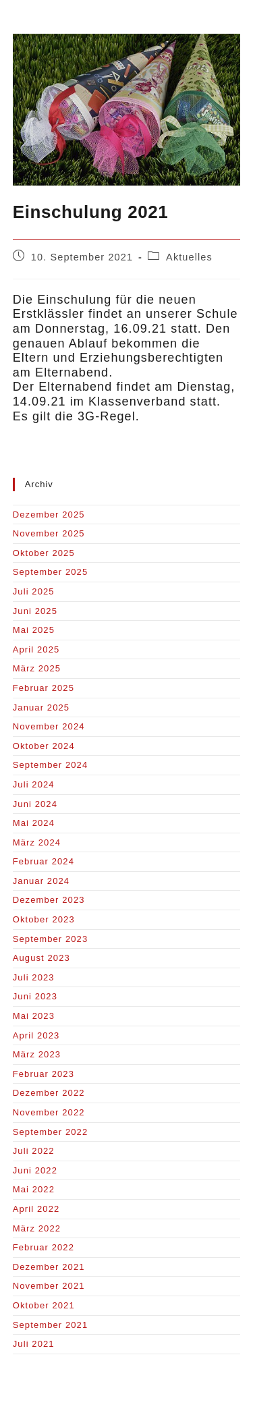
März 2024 (37, 842)
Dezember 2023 (49, 900)
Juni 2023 (35, 996)
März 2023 (37, 1054)
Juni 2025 (35, 611)
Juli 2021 (34, 1344)
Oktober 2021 (44, 1305)
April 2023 (36, 1035)
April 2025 (36, 649)
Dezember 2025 (49, 514)
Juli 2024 (34, 784)
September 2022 (50, 1132)
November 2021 (49, 1286)
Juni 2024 (35, 804)
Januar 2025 (41, 707)
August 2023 (41, 958)
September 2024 (50, 765)
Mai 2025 (34, 630)
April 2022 (36, 1209)
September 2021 (50, 1325)
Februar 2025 (43, 688)
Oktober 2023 (44, 919)
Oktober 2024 (44, 746)
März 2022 (37, 1228)
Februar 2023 (43, 1074)
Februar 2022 (43, 1247)
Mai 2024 (34, 823)
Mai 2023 (34, 1016)
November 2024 (49, 726)
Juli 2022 (34, 1151)
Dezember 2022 (49, 1093)
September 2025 (50, 572)
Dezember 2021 (49, 1267)
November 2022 (49, 1112)
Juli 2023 (34, 977)
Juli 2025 (34, 591)
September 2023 (50, 939)
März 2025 (37, 668)
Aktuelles (189, 257)
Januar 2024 (41, 881)
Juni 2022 (35, 1170)
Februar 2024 (43, 861)
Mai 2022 (34, 1189)
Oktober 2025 (44, 553)
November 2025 (49, 533)
